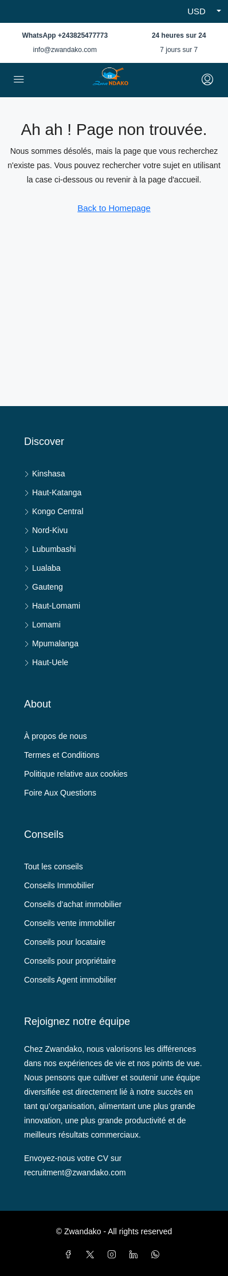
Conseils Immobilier (59, 885)
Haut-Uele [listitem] (46, 662)
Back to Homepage (114, 208)
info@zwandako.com (65, 50)
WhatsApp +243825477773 (65, 35)
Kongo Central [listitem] (54, 511)
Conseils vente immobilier (70, 923)
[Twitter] (92, 1254)
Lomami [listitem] (42, 624)
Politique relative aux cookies (76, 773)
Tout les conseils (53, 866)
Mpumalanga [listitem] (51, 643)
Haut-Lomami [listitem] (52, 605)
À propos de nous (55, 736)
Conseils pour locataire (64, 942)
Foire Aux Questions (60, 792)
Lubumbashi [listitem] (50, 549)
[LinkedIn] (135, 1254)
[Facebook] (70, 1254)
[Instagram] (114, 1254)
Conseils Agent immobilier (70, 979)
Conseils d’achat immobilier (72, 904)
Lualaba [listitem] (42, 568)
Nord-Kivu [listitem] (46, 530)
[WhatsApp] (157, 1254)
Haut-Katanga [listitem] (52, 492)
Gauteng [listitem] (43, 586)
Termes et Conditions (62, 755)
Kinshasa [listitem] (44, 473)
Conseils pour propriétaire (70, 960)
